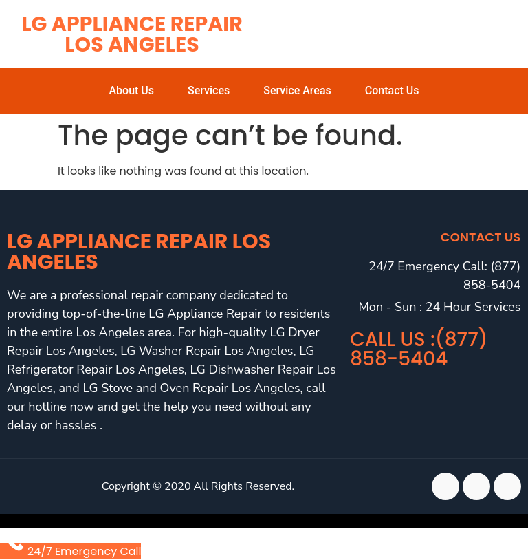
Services (209, 90)
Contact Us (392, 90)
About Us (131, 90)
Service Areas (297, 90)
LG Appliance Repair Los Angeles (131, 34)
